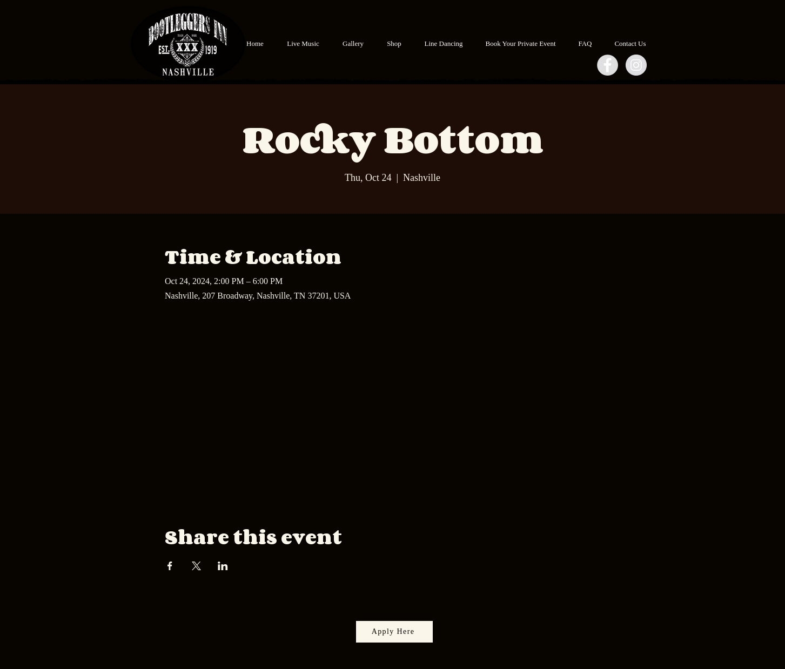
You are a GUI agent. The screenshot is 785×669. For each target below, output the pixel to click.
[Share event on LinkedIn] (223, 566)
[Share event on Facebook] (170, 566)
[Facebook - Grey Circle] (607, 65)
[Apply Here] (394, 632)
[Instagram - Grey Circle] (636, 65)
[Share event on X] (196, 566)
